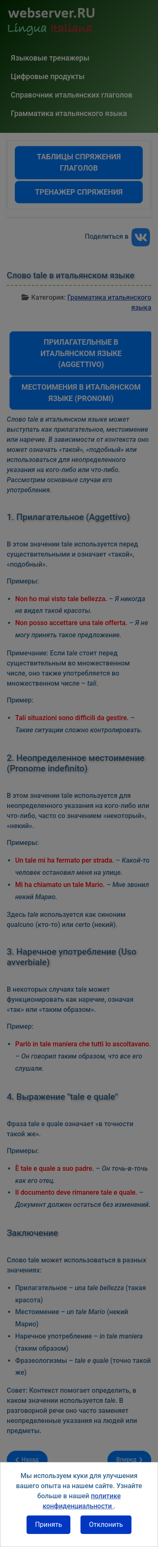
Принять (48, 1525)
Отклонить (106, 1525)
